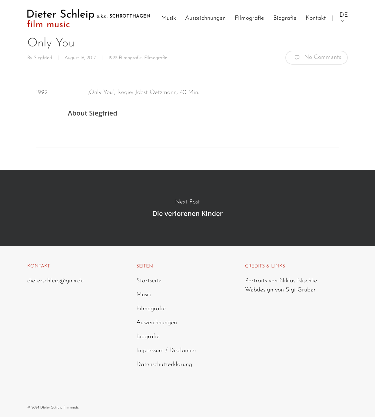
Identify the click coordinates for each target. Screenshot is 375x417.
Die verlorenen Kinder (187, 208)
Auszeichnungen (156, 323)
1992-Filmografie (125, 57)
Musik (143, 295)
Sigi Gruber (301, 290)
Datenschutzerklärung (164, 365)
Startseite (148, 281)
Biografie (148, 337)
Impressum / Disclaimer (166, 351)
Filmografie (155, 57)
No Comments (316, 57)
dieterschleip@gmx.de (55, 281)
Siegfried (43, 57)
